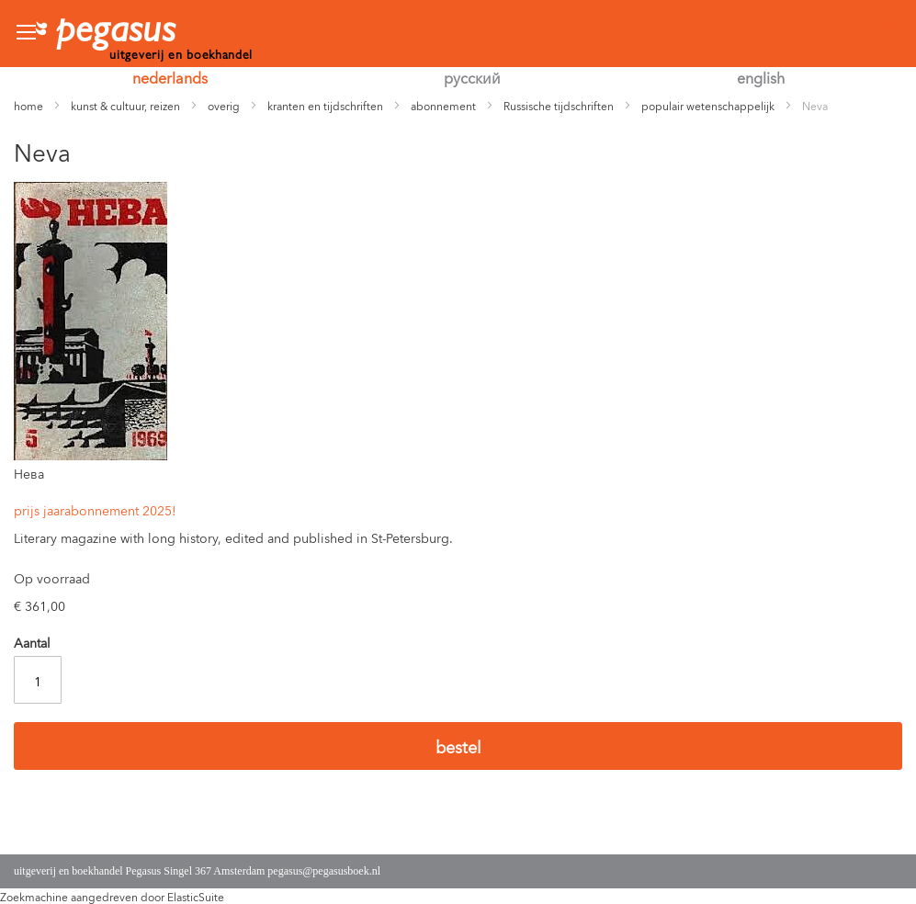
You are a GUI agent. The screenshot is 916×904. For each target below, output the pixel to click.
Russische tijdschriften (558, 105)
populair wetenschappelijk (708, 105)
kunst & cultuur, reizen (125, 105)
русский (472, 76)
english (761, 76)
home (28, 105)
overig (224, 105)
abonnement (443, 105)
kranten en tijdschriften (325, 105)
